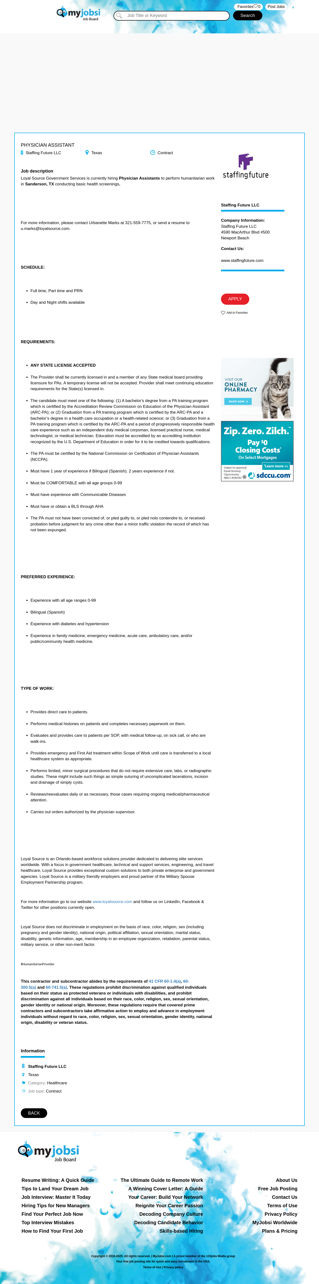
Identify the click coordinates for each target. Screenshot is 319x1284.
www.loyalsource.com (112, 901)
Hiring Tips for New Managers (56, 1205)
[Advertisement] (159, 67)
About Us (286, 1180)
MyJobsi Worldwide (274, 1222)
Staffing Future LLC (240, 205)
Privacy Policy (281, 1214)
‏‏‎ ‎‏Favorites (248, 7)
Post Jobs (276, 7)
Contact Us (284, 1197)
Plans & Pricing (279, 1231)
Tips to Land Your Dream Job (55, 1188)
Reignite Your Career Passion (169, 1205)
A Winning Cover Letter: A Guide (165, 1188)
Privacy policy (173, 1267)
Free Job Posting (277, 1188)
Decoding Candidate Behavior (168, 1222)
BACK (34, 1113)
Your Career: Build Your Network (165, 1197)
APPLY (235, 298)
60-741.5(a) (56, 987)
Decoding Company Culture (171, 1214)
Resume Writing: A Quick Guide (58, 1180)
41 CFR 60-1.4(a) (165, 981)
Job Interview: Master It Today (56, 1197)
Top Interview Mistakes (48, 1222)
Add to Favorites (237, 312)
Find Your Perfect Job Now (52, 1214)
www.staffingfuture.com (242, 260)
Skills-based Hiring (181, 1231)
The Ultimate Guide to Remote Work (162, 1180)
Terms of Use (282, 1205)
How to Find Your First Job (52, 1231)
